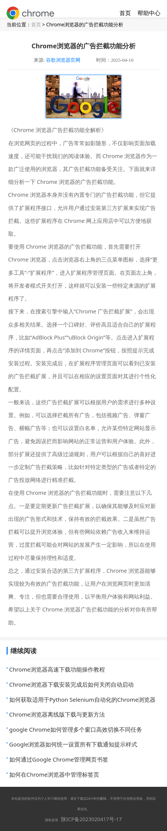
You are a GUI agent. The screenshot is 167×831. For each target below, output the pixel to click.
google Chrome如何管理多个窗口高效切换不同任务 (75, 729)
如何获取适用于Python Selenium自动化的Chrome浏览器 (82, 699)
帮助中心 (148, 13)
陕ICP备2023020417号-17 (91, 819)
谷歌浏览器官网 (63, 60)
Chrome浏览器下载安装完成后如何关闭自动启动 (71, 684)
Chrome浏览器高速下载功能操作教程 (57, 669)
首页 (125, 13)
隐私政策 (51, 820)
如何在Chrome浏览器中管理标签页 (54, 774)
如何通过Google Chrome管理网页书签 (59, 759)
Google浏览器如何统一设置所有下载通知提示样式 (73, 744)
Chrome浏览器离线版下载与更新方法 (57, 714)
